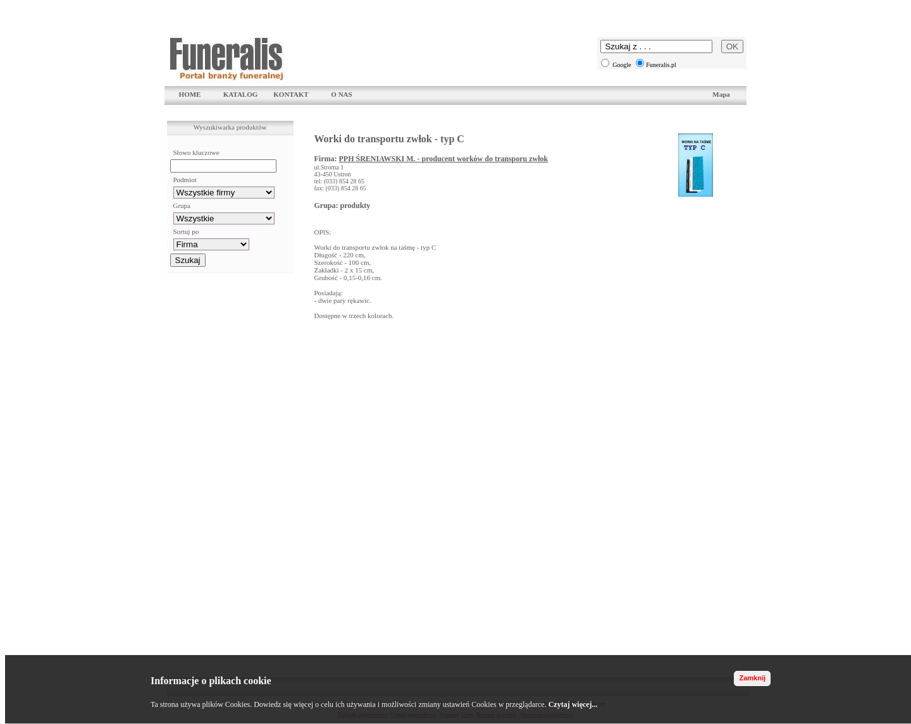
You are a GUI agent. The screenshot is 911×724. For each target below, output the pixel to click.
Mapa (721, 94)
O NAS (341, 94)
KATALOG (240, 94)
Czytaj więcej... (573, 704)
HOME (190, 94)
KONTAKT (290, 94)
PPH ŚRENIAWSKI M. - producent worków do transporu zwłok (443, 158)
